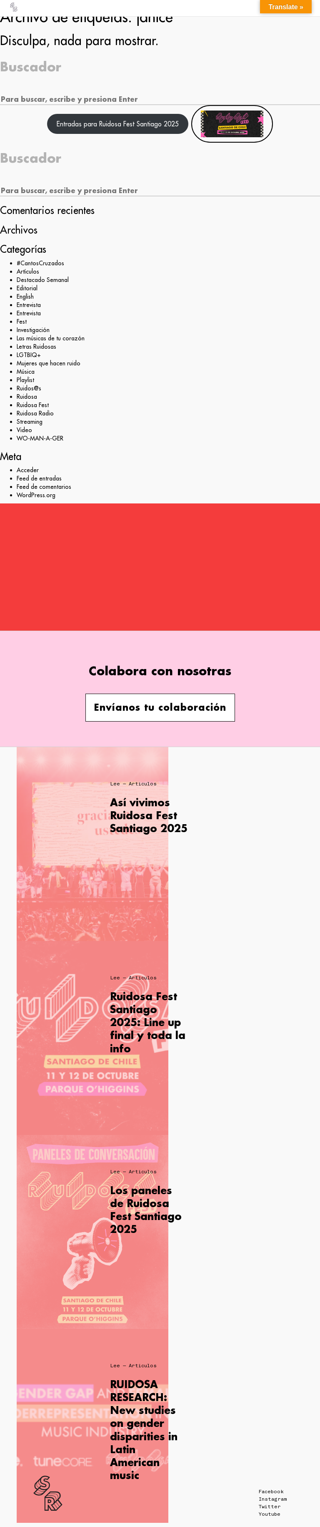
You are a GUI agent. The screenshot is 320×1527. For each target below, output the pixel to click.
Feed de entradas (39, 478)
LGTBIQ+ (29, 355)
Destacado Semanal (43, 280)
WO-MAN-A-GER (40, 438)
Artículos (28, 271)
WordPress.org (36, 495)
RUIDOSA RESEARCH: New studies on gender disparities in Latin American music (144, 1430)
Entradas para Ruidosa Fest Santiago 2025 (118, 124)
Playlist (25, 380)
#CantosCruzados (40, 263)
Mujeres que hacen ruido (48, 363)
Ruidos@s (29, 388)
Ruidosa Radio (35, 413)
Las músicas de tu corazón (51, 338)
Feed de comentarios (44, 487)
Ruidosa (27, 396)
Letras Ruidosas (36, 346)
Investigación (33, 330)
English (25, 296)
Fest (22, 321)
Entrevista (29, 305)
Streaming (29, 421)
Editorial (27, 288)
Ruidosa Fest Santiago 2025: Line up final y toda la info (147, 1022)
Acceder (28, 470)
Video (24, 430)
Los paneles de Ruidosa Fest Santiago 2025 (146, 1210)
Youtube (269, 1514)
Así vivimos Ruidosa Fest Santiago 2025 (149, 815)
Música (26, 371)
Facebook (271, 1491)
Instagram (273, 1499)
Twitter (270, 1506)
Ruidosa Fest (33, 405)
